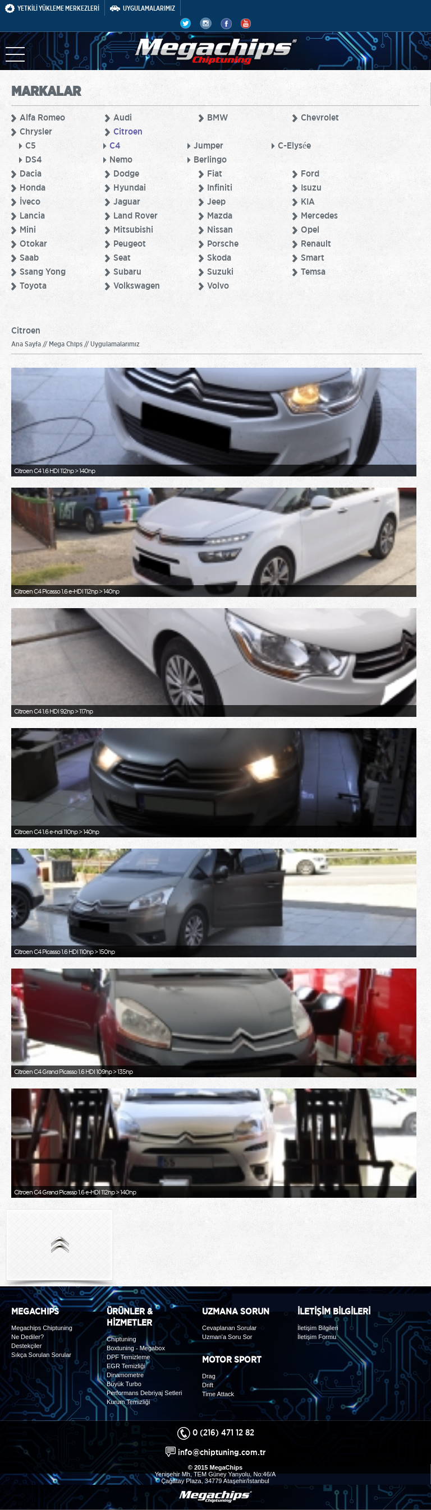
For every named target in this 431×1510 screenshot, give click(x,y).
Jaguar (126, 201)
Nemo (120, 159)
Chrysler (36, 131)
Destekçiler (26, 1345)
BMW (217, 117)
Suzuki (220, 271)
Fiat (214, 173)
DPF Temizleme (128, 1357)
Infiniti (219, 187)
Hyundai (129, 187)
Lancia (32, 215)
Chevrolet (320, 117)
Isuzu (311, 187)
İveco (30, 201)
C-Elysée (294, 145)
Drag (209, 1376)
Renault (316, 243)
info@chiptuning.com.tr (221, 1452)
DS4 (33, 159)
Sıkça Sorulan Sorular (41, 1354)
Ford (310, 173)
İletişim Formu (316, 1336)
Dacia (31, 173)
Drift (207, 1385)
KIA (308, 201)
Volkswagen (136, 285)
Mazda (219, 215)
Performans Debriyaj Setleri (144, 1392)
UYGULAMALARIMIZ (142, 8)
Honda (32, 187)
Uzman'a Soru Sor (227, 1336)
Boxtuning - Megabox (136, 1348)
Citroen (128, 131)
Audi (122, 117)
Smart (312, 257)
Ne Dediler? (27, 1336)
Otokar (33, 243)
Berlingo (210, 159)
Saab (29, 257)
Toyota (33, 285)
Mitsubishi (133, 229)
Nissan (220, 229)
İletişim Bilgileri (317, 1327)
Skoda (219, 257)
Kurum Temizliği (128, 1401)
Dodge (126, 173)
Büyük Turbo (124, 1384)
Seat (122, 257)
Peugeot (129, 243)
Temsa (313, 271)
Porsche (223, 243)
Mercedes (319, 215)
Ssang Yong (43, 271)
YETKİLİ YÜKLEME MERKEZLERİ (52, 8)
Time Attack (218, 1394)
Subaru (127, 271)
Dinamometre (125, 1375)
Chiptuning (121, 1339)
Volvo (218, 285)
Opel (310, 229)
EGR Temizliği (126, 1366)
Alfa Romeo (42, 117)
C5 (30, 145)
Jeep (216, 201)
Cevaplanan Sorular (229, 1327)
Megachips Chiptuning (41, 1327)
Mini (28, 229)
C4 (114, 145)
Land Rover (135, 215)
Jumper (208, 145)
